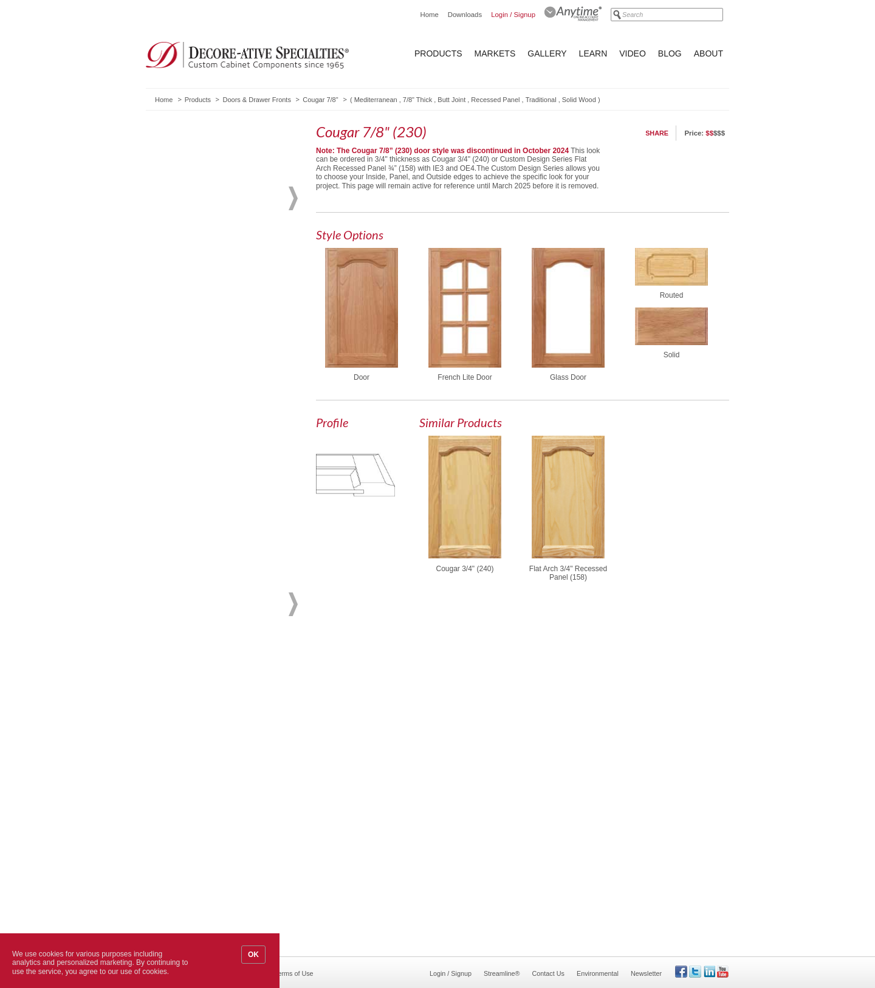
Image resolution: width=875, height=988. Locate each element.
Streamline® (502, 973)
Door (361, 377)
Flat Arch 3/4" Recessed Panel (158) (568, 572)
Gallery (546, 53)
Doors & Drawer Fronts (256, 99)
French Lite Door (464, 377)
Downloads (465, 14)
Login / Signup (513, 14)
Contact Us (548, 973)
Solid (672, 355)
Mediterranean (375, 99)
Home (429, 14)
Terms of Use (294, 973)
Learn (593, 53)
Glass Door (568, 377)
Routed (672, 295)
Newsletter (646, 973)
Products (438, 53)
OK (253, 954)
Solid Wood (579, 99)
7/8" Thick (417, 99)
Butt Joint (451, 99)
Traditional (541, 99)
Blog (670, 53)
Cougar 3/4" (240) (465, 568)
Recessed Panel (495, 99)
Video (632, 53)
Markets (495, 53)
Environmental (598, 973)
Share (656, 133)
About (708, 53)
